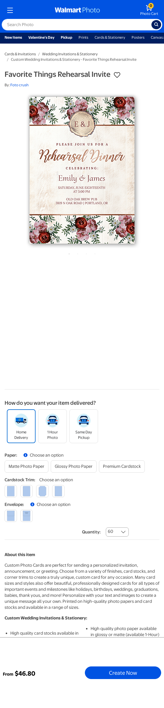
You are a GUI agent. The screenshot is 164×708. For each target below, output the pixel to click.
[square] (11, 491)
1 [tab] (68, 253)
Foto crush (19, 85)
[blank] (11, 516)
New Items (13, 37)
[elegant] (42, 491)
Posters (138, 37)
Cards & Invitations (20, 54)
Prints (83, 37)
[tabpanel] (82, 170)
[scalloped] (58, 491)
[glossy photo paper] (74, 466)
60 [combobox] (110, 531)
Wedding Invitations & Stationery (70, 54)
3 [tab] (85, 253)
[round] (26, 491)
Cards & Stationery (110, 37)
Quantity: (91, 532)
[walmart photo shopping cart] (149, 10)
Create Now (123, 673)
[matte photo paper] (26, 466)
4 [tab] (94, 253)
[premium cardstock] (122, 466)
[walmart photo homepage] (77, 10)
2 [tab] (76, 253)
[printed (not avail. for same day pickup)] (26, 516)
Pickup (66, 37)
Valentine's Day (41, 37)
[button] (117, 75)
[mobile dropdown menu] (10, 10)
